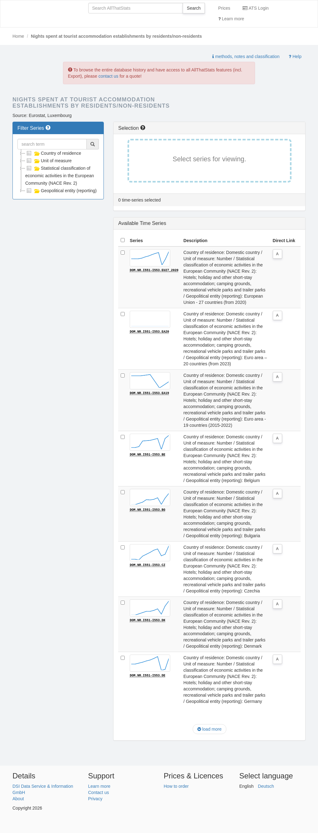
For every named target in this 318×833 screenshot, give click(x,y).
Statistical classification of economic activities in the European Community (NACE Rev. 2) (59, 175)
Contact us (98, 792)
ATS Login (255, 8)
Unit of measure (48, 160)
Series (136, 240)
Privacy (95, 798)
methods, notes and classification (245, 56)
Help (295, 56)
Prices (224, 8)
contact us (108, 76)
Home (18, 36)
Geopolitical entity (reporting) (61, 190)
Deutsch (266, 786)
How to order (176, 786)
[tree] (58, 171)
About (18, 798)
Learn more (231, 18)
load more (209, 729)
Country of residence (53, 153)
